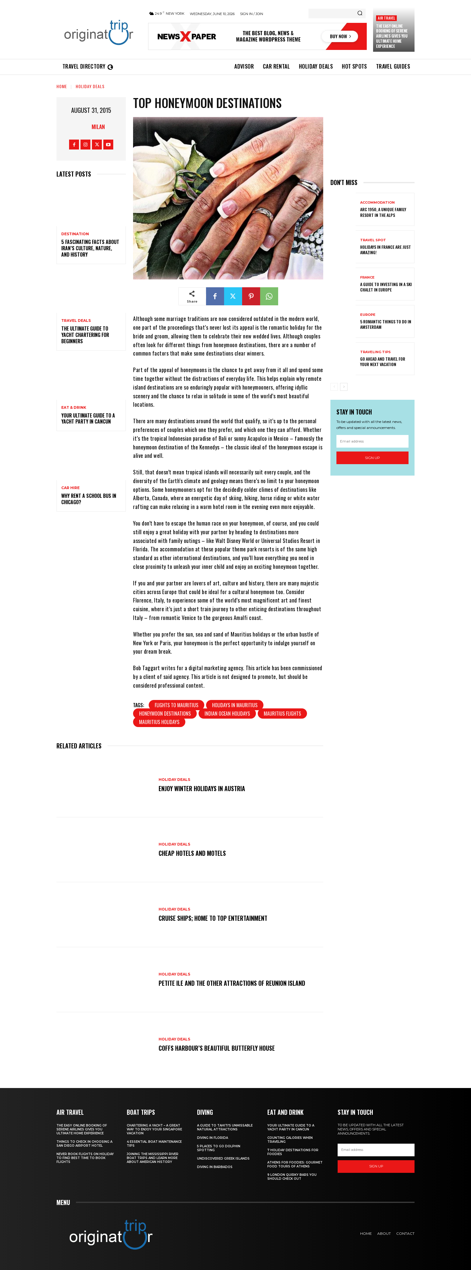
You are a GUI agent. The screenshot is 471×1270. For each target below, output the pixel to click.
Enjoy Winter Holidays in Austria (202, 788)
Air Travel (386, 17)
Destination (75, 234)
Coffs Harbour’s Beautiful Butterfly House (217, 1048)
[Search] (360, 13)
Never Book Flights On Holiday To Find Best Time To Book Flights (85, 1158)
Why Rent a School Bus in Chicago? (88, 499)
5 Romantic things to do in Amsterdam (385, 324)
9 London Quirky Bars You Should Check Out (292, 1177)
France (367, 277)
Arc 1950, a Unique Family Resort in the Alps (383, 212)
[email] (372, 441)
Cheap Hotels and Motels (192, 853)
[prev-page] (334, 387)
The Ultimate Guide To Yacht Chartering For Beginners (85, 335)
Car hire (70, 488)
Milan (98, 127)
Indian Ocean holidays (227, 713)
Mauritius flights (282, 713)
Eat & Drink (73, 407)
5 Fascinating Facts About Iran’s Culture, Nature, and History (90, 248)
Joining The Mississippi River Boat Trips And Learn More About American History (152, 1158)
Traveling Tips (375, 352)
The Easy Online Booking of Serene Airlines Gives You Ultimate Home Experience (392, 36)
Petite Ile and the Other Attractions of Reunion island (232, 983)
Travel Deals (76, 320)
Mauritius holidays (159, 722)
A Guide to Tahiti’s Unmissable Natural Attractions (225, 1127)
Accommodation (377, 202)
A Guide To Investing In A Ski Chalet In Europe (386, 287)
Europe (367, 314)
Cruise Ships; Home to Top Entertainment (213, 918)
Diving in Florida (212, 1138)
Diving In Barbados (214, 1167)
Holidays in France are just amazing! (385, 249)
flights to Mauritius (176, 705)
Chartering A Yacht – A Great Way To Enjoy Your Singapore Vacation (154, 1129)
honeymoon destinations (165, 713)
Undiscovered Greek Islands (223, 1159)
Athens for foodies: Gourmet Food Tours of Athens (295, 1164)
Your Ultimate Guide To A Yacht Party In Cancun (88, 418)
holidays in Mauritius (234, 705)
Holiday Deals (90, 86)
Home (61, 86)
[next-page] (344, 387)
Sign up (372, 457)
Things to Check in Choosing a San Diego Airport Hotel (84, 1144)
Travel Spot (373, 240)
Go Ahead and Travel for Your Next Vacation (382, 361)
